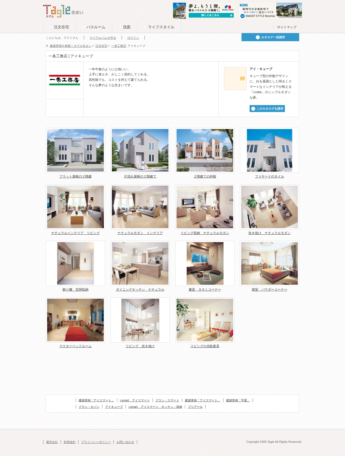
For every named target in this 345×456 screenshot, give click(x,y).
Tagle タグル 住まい (63, 11)
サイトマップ (286, 27)
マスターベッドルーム (75, 346)
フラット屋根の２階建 (75, 176)
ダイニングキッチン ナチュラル (140, 289)
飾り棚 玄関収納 (75, 289)
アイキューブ (114, 406)
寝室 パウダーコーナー (269, 289)
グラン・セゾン (89, 406)
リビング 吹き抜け (140, 346)
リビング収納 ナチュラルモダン (205, 233)
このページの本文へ (56, 0)
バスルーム (96, 27)
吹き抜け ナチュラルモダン (270, 233)
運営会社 (52, 442)
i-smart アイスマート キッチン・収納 (155, 406)
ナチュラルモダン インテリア (140, 233)
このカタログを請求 (270, 108)
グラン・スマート (167, 400)
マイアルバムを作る (102, 37)
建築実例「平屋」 (238, 400)
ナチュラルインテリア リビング (75, 233)
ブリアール (195, 406)
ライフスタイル (161, 27)
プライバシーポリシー (96, 442)
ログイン (133, 37)
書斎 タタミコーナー (205, 289)
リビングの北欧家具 (204, 346)
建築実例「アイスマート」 (96, 400)
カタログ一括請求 (273, 37)
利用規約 (69, 442)
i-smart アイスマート (135, 400)
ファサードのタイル (269, 176)
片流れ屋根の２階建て (140, 176)
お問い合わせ (125, 442)
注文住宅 (61, 27)
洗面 (126, 27)
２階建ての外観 (205, 176)
